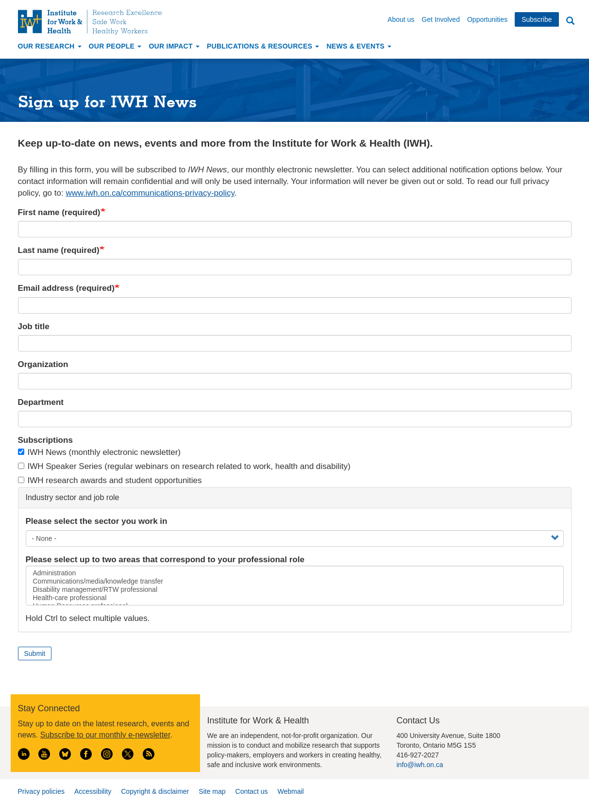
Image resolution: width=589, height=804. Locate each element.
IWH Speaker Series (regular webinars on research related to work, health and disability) (184, 466)
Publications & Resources (263, 46)
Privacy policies (41, 791)
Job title (34, 326)
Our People (115, 46)
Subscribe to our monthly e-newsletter (105, 735)
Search (570, 21)
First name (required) (59, 212)
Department (41, 402)
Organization (43, 364)
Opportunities (487, 19)
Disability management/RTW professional (294, 590)
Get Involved (440, 19)
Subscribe (537, 19)
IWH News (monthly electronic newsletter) (99, 452)
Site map (212, 791)
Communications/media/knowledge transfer (294, 581)
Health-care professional (294, 598)
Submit (35, 653)
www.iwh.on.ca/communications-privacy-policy (150, 193)
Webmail (290, 791)
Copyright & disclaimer (155, 791)
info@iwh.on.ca (420, 765)
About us (400, 19)
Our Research (50, 46)
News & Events (358, 46)
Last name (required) (59, 250)
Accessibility (92, 791)
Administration (294, 573)
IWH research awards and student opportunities (110, 480)
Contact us (252, 791)
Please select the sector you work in (97, 521)
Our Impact (174, 46)
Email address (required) (66, 288)
